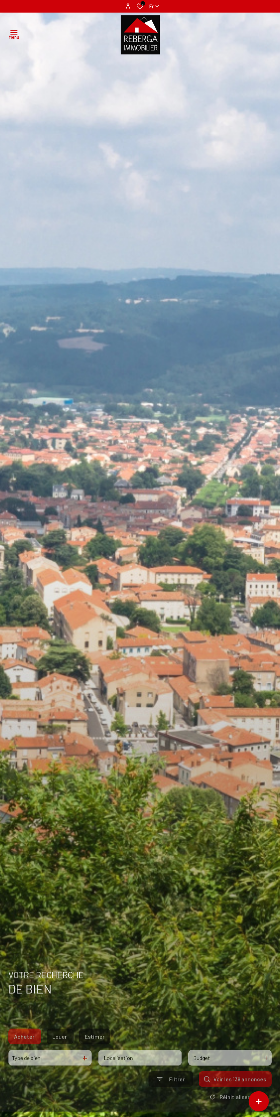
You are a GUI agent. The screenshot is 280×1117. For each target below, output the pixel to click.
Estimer (95, 1048)
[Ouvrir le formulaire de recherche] (171, 1091)
